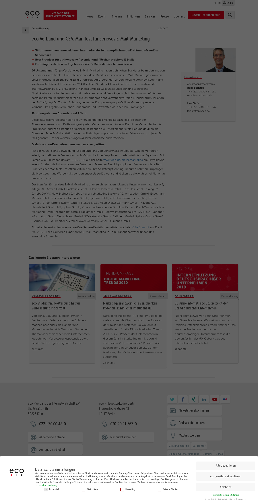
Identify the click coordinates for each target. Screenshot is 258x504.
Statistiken (90, 489)
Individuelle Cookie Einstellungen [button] (226, 495)
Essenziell (51, 489)
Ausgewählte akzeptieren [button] (225, 476)
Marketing (127, 489)
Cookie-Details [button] (211, 499)
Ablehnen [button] (226, 487)
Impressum (242, 499)
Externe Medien (168, 489)
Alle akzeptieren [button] (226, 465)
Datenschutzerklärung (46, 485)
